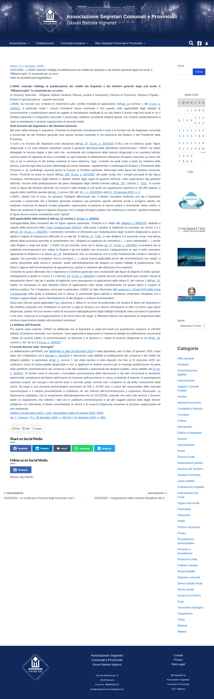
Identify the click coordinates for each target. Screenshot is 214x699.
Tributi (181, 619)
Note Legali (178, 664)
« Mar (189, 171)
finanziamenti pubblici (190, 462)
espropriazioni (186, 444)
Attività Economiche (189, 402)
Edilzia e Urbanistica (190, 432)
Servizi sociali (186, 589)
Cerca (181, 65)
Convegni (183, 414)
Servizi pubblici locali (190, 583)
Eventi (181, 450)
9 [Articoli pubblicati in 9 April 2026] (191, 120)
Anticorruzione (186, 380)
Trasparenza (185, 613)
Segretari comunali (189, 577)
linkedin (42, 448)
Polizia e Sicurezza (189, 527)
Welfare (182, 631)
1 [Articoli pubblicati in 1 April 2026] (187, 110)
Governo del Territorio (190, 469)
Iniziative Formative (189, 475)
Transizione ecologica (190, 607)
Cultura (182, 420)
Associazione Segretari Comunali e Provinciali (122, 16)
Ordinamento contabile (191, 487)
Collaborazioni (43, 43)
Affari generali (186, 358)
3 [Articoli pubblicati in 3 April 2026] (195, 110)
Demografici (185, 426)
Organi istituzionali (188, 503)
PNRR (181, 521)
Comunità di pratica (72, 43)
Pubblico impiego (188, 565)
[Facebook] (199, 43)
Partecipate (184, 509)
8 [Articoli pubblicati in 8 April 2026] (187, 120)
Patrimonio (184, 515)
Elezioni (182, 438)
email (62, 448)
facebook (20, 448)
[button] (27, 43)
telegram (104, 448)
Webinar (182, 625)
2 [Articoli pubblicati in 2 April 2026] (191, 110)
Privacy (182, 533)
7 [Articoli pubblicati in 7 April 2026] (183, 120)
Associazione (19, 43)
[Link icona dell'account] (206, 43)
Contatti (178, 655)
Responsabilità (186, 571)
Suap (181, 601)
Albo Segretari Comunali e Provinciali (117, 43)
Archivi (181, 320)
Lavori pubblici (186, 481)
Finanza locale (186, 456)
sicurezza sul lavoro (189, 595)
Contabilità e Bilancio (190, 408)
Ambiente (183, 364)
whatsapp (82, 448)
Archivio (182, 396)
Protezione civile (187, 559)
